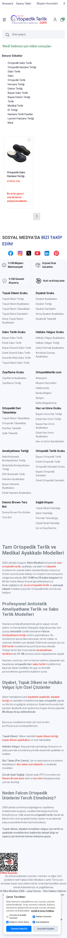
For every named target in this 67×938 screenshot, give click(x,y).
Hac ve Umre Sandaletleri (50, 441)
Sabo (11, 75)
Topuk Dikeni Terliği (13, 298)
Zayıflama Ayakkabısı (14, 378)
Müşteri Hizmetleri (46, 383)
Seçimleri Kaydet (45, 929)
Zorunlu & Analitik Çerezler (16, 916)
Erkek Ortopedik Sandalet (50, 480)
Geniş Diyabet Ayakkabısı (50, 313)
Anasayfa (41, 378)
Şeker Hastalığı (44, 513)
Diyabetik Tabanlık (46, 318)
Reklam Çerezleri (42, 916)
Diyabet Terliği (44, 303)
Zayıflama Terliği (11, 383)
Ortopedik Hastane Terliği (22, 67)
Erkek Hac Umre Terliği (48, 419)
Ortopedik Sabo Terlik (20, 63)
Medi (10, 122)
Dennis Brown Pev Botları (16, 512)
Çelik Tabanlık (10, 433)
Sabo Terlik (14, 71)
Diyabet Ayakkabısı (46, 298)
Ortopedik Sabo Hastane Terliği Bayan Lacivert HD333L (16, 174)
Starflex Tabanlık (11, 428)
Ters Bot (7, 517)
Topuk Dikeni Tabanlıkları (16, 308)
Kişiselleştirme (41, 922)
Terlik (11, 101)
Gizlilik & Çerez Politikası (42, 911)
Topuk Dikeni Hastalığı (48, 508)
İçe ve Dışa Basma (46, 528)
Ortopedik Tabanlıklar (14, 423)
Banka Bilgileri (43, 393)
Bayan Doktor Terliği (19, 97)
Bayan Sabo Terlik (18, 92)
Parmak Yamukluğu (47, 518)
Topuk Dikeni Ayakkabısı (15, 303)
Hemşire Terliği (16, 84)
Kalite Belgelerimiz (46, 403)
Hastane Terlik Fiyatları (20, 114)
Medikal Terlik (15, 105)
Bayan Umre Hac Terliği (49, 414)
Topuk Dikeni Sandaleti (15, 313)
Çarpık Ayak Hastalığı (47, 523)
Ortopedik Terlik (16, 80)
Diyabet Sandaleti (46, 308)
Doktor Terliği (15, 88)
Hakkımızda (42, 388)
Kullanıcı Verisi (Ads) (17, 922)
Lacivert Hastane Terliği (21, 118)
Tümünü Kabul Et (19, 929)
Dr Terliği (13, 110)
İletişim (40, 398)
